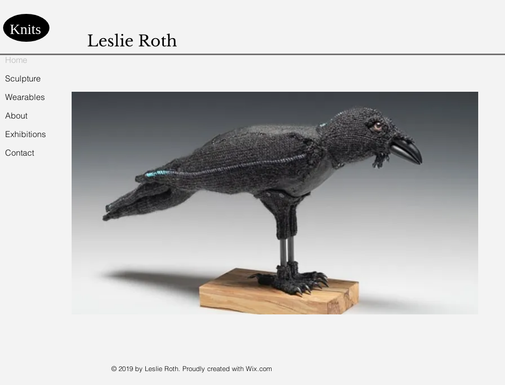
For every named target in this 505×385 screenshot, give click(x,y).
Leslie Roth (132, 41)
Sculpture (23, 78)
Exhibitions (25, 134)
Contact (19, 152)
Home (16, 60)
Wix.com (259, 368)
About (16, 115)
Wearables (25, 97)
